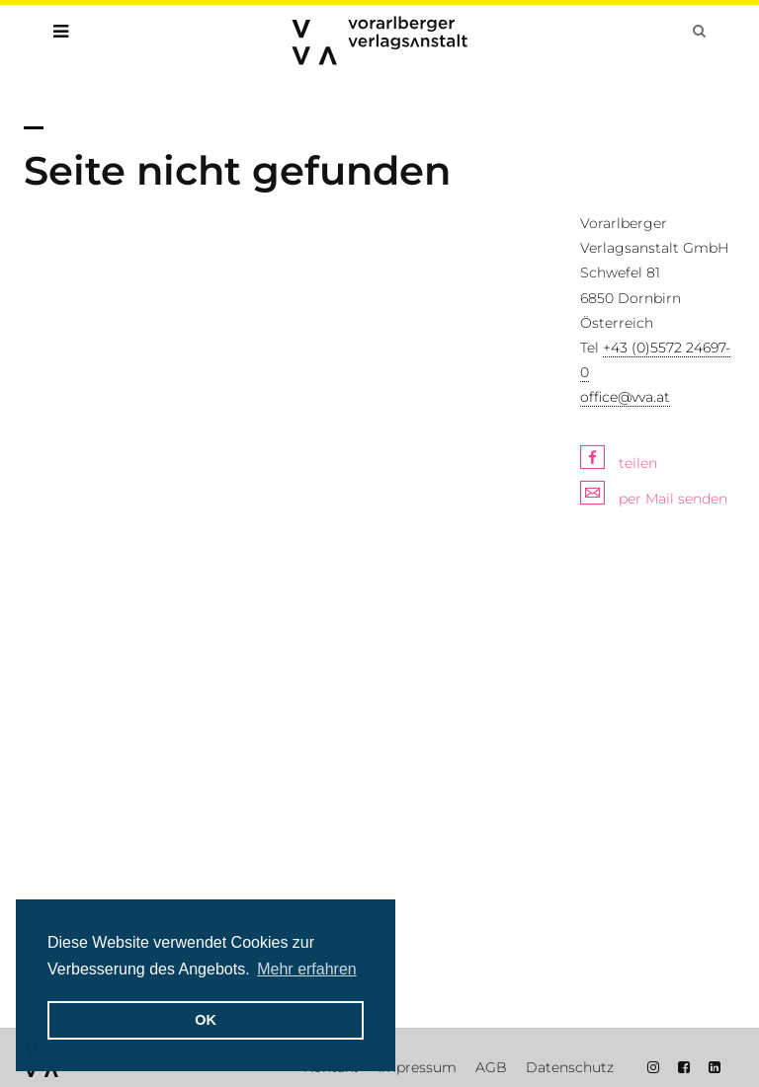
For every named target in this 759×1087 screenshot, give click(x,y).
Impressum (417, 1067)
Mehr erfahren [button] (307, 969)
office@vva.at (625, 397)
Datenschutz (570, 1067)
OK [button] (205, 1020)
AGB (491, 1067)
